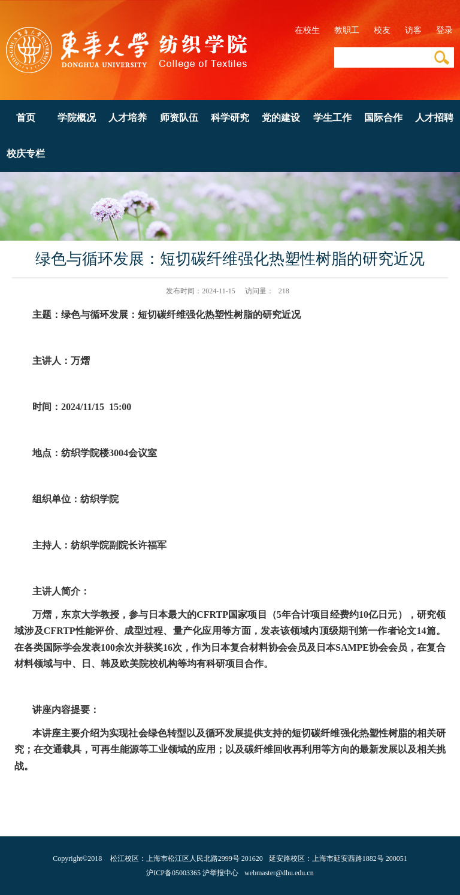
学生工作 (332, 118)
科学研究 (230, 118)
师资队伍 (179, 118)
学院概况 (77, 118)
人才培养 (127, 118)
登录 (444, 30)
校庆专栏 (26, 153)
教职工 (346, 30)
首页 (25, 118)
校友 (382, 30)
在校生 (307, 30)
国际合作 (383, 118)
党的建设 (281, 118)
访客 (413, 30)
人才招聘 (434, 118)
